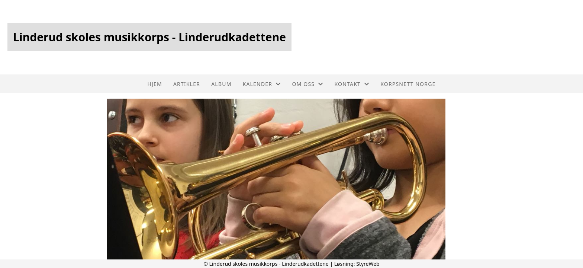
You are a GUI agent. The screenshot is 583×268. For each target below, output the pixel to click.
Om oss (307, 83)
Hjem (154, 83)
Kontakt (351, 83)
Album (221, 83)
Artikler (186, 83)
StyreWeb (368, 263)
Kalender (262, 83)
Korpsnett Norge (407, 83)
